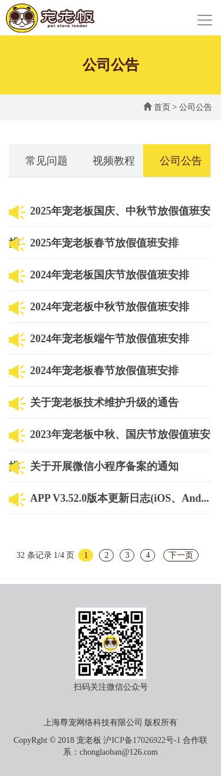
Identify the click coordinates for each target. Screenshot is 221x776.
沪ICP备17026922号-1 (141, 740)
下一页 (181, 555)
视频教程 (114, 161)
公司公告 (195, 107)
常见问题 (46, 161)
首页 (156, 107)
